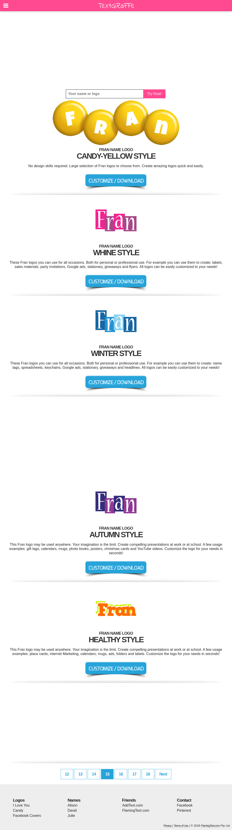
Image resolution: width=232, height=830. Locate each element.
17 (134, 774)
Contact (184, 800)
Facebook (185, 805)
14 (94, 774)
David (72, 810)
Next (163, 774)
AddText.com (132, 805)
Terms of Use (181, 825)
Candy (18, 810)
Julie (71, 815)
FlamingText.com (135, 810)
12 (67, 774)
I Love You (21, 805)
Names (74, 800)
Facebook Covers (27, 815)
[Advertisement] (116, 50)
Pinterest (184, 810)
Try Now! (154, 94)
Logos (19, 800)
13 (80, 774)
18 (148, 774)
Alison (72, 805)
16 (121, 774)
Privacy (168, 825)
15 (107, 774)
